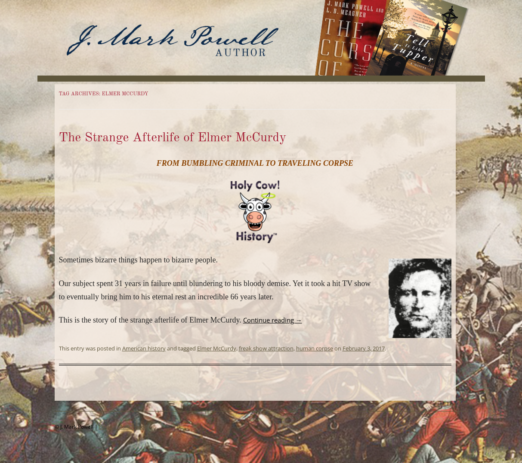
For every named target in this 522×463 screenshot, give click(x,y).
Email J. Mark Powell (123, 426)
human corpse (314, 348)
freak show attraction (266, 348)
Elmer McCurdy (216, 348)
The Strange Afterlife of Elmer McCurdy (173, 137)
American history (144, 348)
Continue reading (272, 320)
